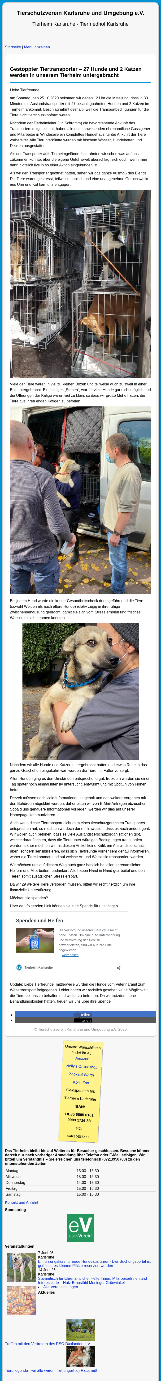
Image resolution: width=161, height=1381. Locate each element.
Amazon (82, 1058)
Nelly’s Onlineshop (82, 1066)
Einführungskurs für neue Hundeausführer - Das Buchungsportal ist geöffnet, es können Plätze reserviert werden (94, 1263)
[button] (83, 1015)
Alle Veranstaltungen (60, 1287)
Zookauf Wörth (81, 1074)
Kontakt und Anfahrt (21, 1202)
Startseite (13, 47)
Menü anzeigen (37, 47)
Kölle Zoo (81, 1082)
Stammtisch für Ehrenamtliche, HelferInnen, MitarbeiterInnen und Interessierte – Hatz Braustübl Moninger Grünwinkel (92, 1280)
